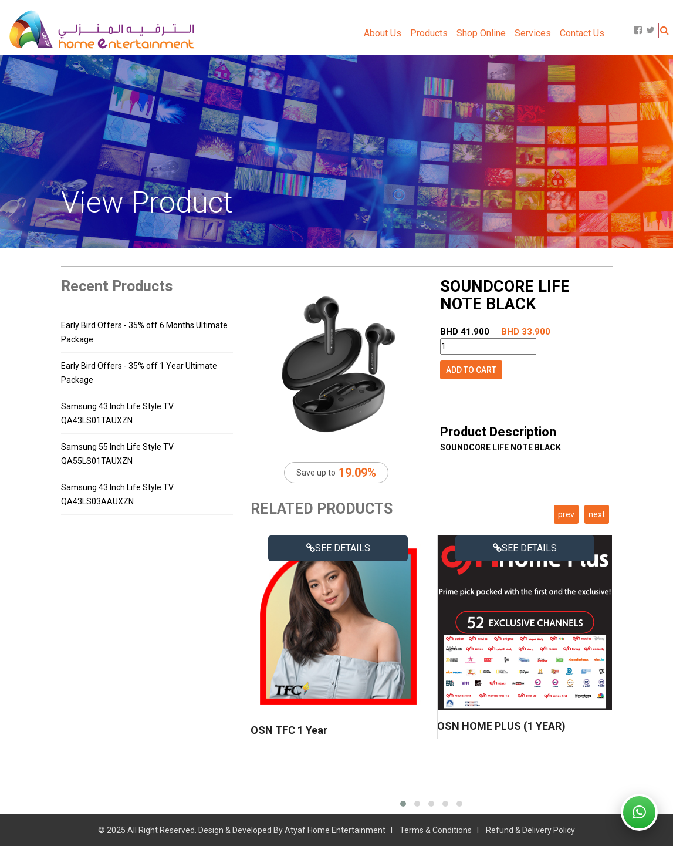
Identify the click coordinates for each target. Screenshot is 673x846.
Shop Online (481, 33)
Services (533, 33)
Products (429, 33)
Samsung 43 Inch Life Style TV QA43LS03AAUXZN (117, 494)
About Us (382, 33)
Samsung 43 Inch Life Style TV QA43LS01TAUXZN (117, 413)
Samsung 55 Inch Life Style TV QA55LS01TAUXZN (117, 454)
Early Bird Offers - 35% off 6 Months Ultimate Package (144, 332)
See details (338, 548)
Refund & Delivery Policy (530, 830)
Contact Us (582, 33)
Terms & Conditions (436, 830)
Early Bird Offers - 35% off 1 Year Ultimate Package (139, 373)
